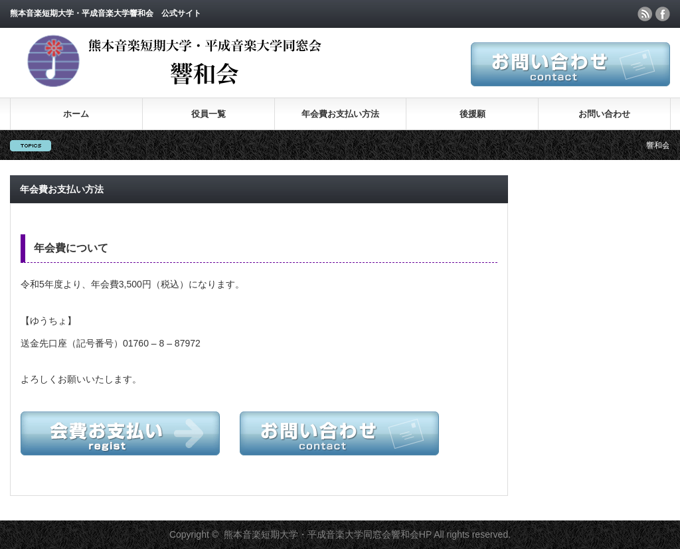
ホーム (76, 114)
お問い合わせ (604, 114)
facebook (662, 14)
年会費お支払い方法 (340, 114)
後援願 (472, 114)
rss (645, 14)
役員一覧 (208, 114)
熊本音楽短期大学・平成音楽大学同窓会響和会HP (328, 534)
